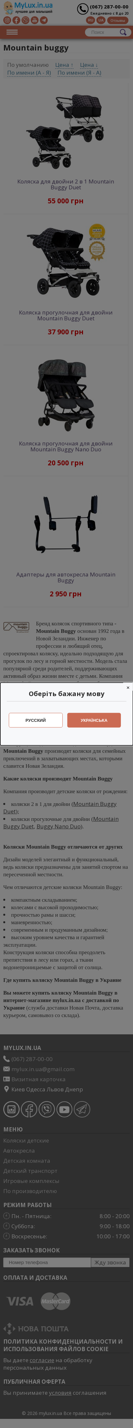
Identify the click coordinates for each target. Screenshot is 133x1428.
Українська (94, 720)
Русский (35, 720)
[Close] (128, 687)
